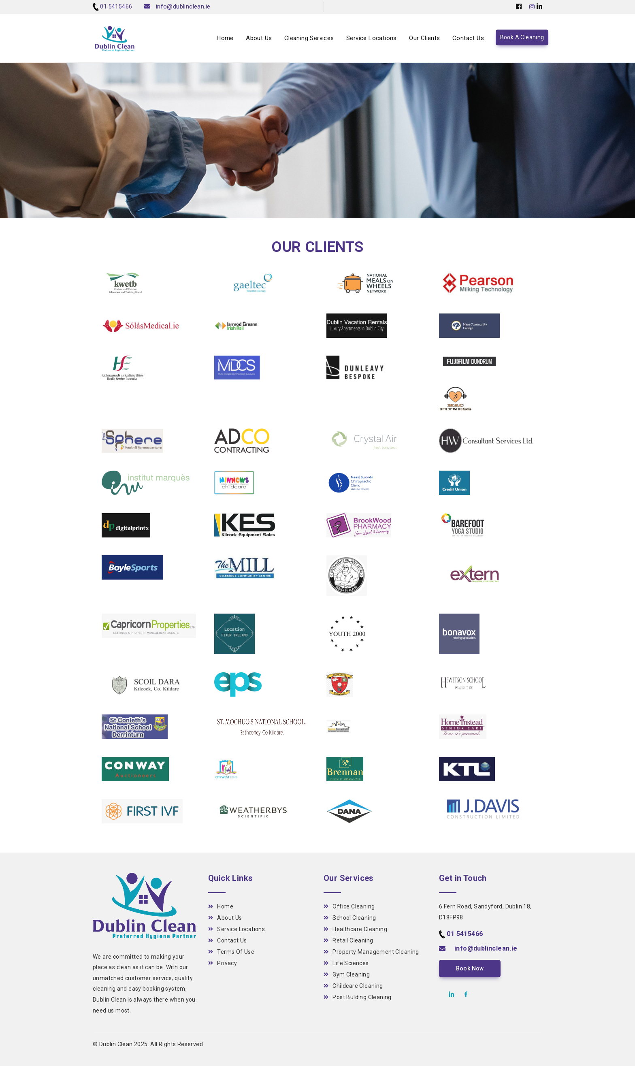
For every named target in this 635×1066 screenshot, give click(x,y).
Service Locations (371, 39)
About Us (259, 39)
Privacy (222, 963)
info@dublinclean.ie (183, 6)
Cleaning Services (309, 39)
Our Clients (424, 39)
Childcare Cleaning (353, 986)
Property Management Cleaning (371, 952)
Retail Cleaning (348, 940)
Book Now (469, 968)
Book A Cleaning (522, 38)
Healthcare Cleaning (355, 929)
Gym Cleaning (347, 974)
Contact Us (468, 39)
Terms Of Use (231, 952)
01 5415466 (116, 6)
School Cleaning (350, 918)
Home (225, 39)
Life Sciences (346, 963)
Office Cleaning (349, 906)
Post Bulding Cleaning (358, 997)
